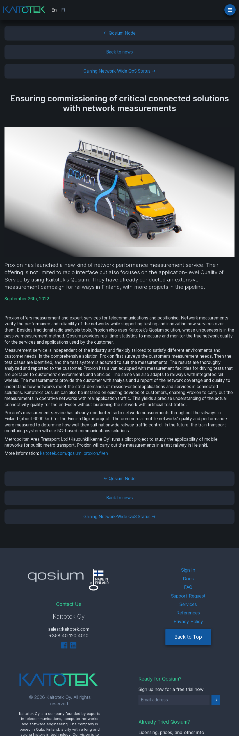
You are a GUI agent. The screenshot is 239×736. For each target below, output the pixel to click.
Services (188, 604)
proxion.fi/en (96, 453)
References (188, 613)
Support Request (188, 596)
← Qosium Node (119, 33)
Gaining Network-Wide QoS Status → (119, 71)
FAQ (188, 587)
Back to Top (188, 637)
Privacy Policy (188, 621)
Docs (188, 578)
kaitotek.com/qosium (60, 453)
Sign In (188, 570)
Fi (63, 10)
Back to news (119, 52)
